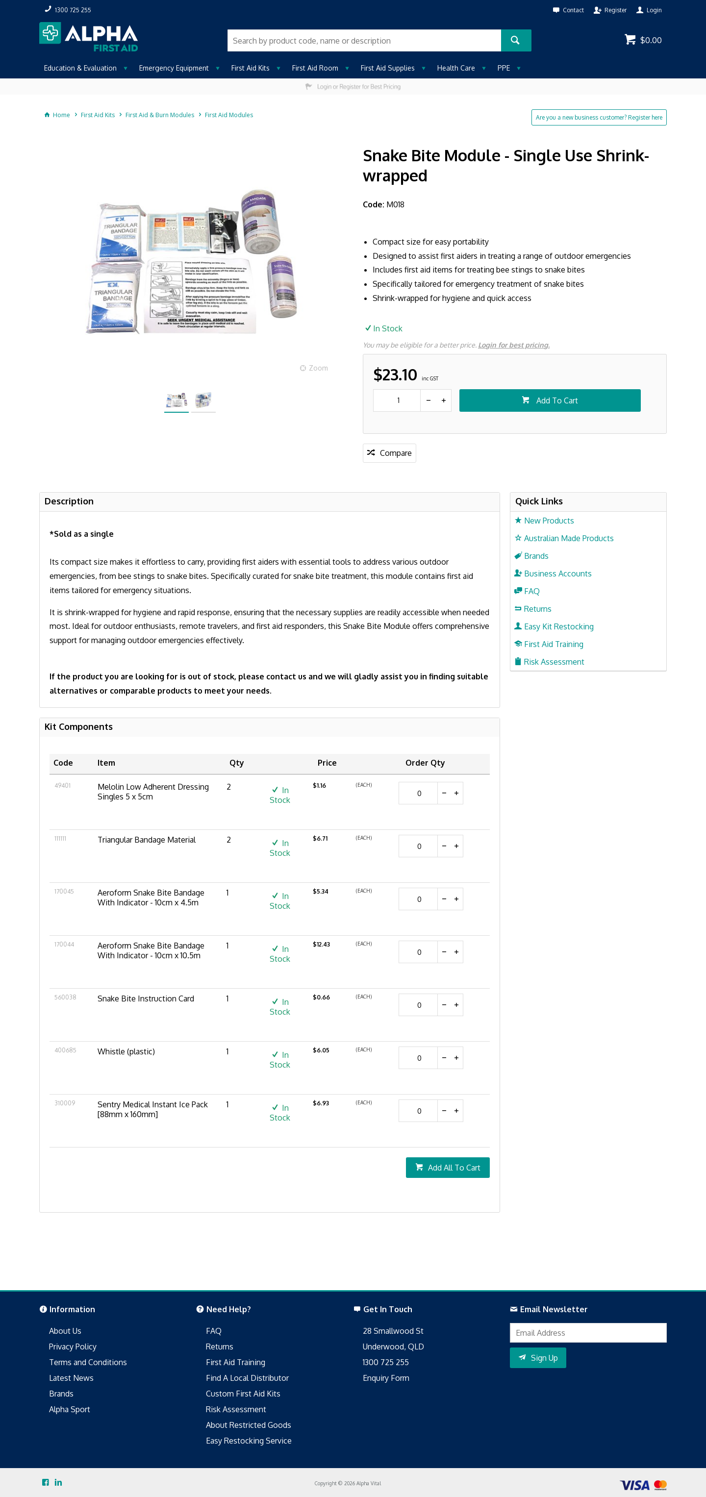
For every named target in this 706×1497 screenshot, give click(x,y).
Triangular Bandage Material (147, 840)
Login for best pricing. (514, 345)
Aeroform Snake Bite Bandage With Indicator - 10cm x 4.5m (151, 897)
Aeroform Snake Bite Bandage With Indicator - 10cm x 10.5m (151, 950)
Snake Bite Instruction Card (146, 998)
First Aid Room (315, 68)
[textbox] (364, 40)
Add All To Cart (454, 1168)
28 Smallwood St (393, 1331)
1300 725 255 (386, 1362)
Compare (396, 453)
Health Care (456, 68)
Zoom (318, 368)
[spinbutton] (397, 400)
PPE (504, 68)
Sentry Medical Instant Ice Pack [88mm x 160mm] (153, 1109)
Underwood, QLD (393, 1346)
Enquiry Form (386, 1378)
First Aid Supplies (388, 68)
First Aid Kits (250, 68)
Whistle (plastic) (126, 1051)
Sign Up (544, 1358)
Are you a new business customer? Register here (599, 117)
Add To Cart (556, 400)
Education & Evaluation (80, 68)
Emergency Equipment (174, 68)
